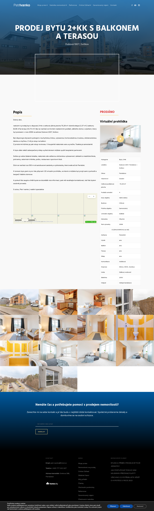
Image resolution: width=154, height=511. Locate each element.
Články (81, 483)
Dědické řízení (83, 475)
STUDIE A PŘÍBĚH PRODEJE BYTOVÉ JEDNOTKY (125, 464)
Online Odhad (83, 471)
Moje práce (82, 463)
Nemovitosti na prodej (86, 467)
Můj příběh (82, 479)
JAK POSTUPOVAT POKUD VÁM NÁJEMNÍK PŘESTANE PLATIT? (123, 471)
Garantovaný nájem (86, 495)
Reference (82, 491)
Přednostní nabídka (86, 499)
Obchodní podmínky (86, 487)
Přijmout (113, 506)
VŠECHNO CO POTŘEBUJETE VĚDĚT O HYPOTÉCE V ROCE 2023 (125, 479)
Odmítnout (126, 506)
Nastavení (140, 506)
